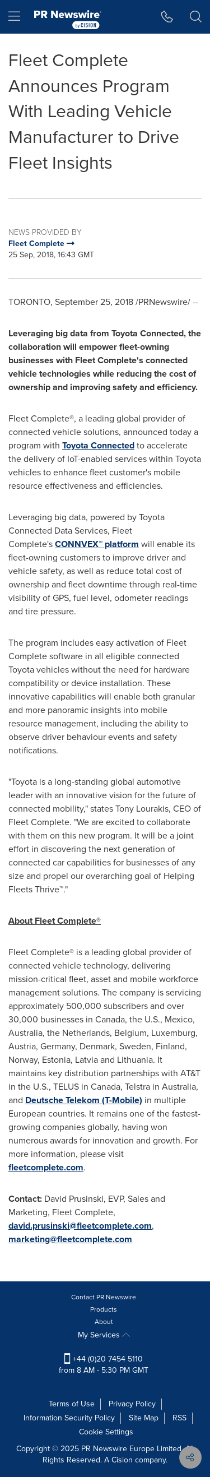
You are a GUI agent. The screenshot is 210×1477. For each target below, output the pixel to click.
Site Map (143, 1418)
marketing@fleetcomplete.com (70, 1239)
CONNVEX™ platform (97, 544)
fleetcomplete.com (45, 1167)
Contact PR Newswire (103, 1297)
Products (103, 1309)
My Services (104, 1335)
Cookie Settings (106, 1432)
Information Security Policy (69, 1418)
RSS (179, 1418)
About (104, 1322)
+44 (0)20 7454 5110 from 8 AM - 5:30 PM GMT (103, 1364)
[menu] (14, 17)
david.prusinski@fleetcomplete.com (80, 1225)
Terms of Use (72, 1404)
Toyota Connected (98, 445)
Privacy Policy (132, 1404)
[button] (167, 17)
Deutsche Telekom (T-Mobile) (83, 1100)
